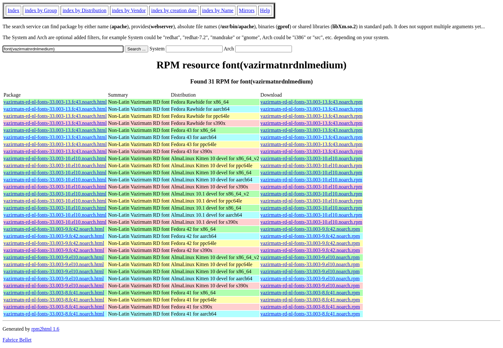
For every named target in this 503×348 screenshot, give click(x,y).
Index (13, 10)
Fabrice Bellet (17, 340)
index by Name (218, 10)
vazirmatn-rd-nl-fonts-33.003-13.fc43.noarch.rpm (311, 102)
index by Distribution (85, 10)
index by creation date (174, 10)
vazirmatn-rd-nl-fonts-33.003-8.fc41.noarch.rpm (310, 292)
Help (265, 10)
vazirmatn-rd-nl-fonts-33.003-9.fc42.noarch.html (54, 229)
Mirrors (247, 10)
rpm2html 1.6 (45, 329)
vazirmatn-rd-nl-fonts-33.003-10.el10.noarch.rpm (311, 158)
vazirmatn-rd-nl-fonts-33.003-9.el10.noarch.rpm (310, 257)
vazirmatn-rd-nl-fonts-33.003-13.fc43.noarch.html (55, 102)
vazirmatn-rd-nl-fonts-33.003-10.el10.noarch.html (55, 158)
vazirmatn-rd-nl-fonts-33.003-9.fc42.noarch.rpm (310, 229)
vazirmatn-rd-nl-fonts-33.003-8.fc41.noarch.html (54, 292)
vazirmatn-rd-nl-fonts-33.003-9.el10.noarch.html (54, 257)
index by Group (41, 10)
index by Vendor (129, 10)
